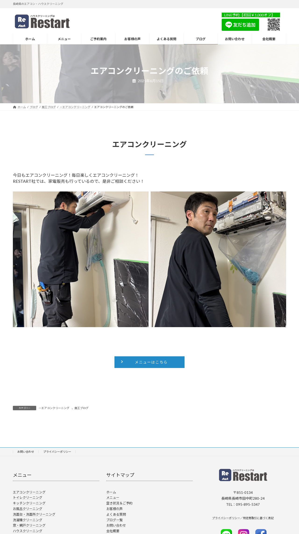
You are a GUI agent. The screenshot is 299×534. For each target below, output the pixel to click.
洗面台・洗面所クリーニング (34, 514)
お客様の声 (114, 509)
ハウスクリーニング (27, 531)
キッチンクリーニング (29, 503)
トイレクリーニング (27, 497)
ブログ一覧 (114, 520)
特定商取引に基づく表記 (258, 518)
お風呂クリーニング (27, 509)
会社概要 (112, 531)
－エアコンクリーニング (54, 408)
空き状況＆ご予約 (119, 503)
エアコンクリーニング (29, 492)
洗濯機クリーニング (27, 520)
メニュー (112, 497)
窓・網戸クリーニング (29, 525)
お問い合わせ (25, 451)
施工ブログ (82, 408)
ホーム (111, 492)
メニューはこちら (151, 362)
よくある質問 (116, 514)
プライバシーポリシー (57, 451)
